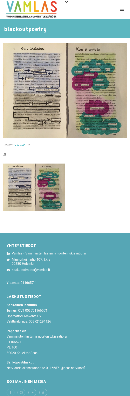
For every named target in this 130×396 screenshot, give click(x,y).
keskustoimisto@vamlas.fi (31, 270)
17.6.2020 (19, 145)
